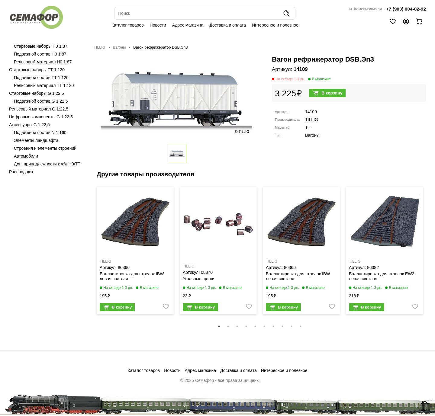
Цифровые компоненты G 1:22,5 (41, 116)
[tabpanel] (135, 252)
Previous (89, 254)
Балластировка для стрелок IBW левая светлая (132, 276)
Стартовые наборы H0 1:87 (40, 46)
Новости (158, 25)
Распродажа (21, 171)
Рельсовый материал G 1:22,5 (38, 109)
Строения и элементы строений (45, 148)
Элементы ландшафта (36, 140)
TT (307, 127)
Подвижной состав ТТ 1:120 (41, 77)
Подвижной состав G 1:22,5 (41, 101)
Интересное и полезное (275, 25)
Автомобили (26, 156)
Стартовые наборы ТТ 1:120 (37, 69)
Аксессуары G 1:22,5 (29, 124)
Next (430, 254)
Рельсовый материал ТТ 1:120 (44, 85)
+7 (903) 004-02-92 (406, 8)
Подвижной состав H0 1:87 (40, 54)
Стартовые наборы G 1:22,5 (36, 93)
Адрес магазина (188, 25)
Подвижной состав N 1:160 (40, 132)
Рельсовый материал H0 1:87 (43, 61)
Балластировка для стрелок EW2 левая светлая (381, 276)
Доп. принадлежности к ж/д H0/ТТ (47, 164)
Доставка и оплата (227, 25)
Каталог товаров (127, 25)
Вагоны (119, 47)
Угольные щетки (198, 278)
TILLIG (99, 47)
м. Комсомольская (366, 9)
